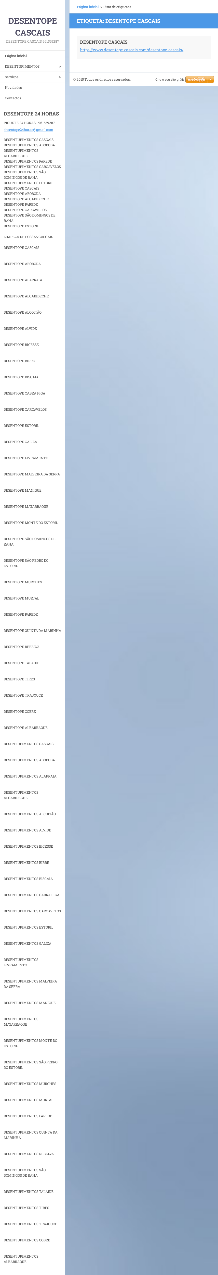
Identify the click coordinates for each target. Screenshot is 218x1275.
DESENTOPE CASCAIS (103, 42)
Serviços (11, 77)
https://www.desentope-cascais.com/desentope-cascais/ (131, 49)
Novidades (13, 87)
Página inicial (16, 55)
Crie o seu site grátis (170, 79)
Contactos (13, 98)
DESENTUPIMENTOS (22, 66)
